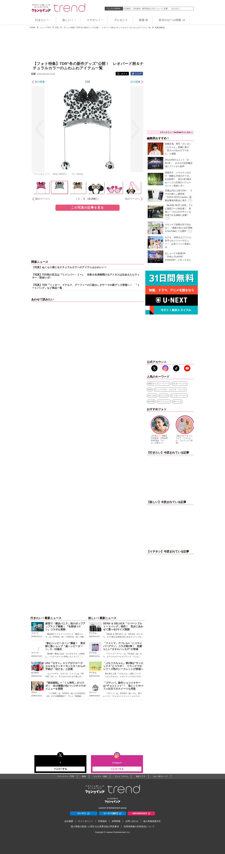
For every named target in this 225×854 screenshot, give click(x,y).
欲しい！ (69, 20)
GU (150, 390)
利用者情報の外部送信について (139, 826)
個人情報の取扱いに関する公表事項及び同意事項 (95, 826)
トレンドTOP (45, 27)
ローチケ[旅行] (112, 813)
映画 (84, 776)
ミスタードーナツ (179, 396)
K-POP (152, 401)
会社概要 (68, 821)
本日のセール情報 (172, 20)
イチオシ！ (95, 20)
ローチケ (84, 813)
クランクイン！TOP (65, 776)
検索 (143, 20)
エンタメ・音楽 (100, 776)
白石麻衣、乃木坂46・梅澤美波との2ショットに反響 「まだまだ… (152, 9)
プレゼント (121, 20)
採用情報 (116, 821)
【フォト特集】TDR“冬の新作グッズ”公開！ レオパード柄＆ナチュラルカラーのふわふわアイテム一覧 (107, 27)
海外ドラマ (140, 776)
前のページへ (42, 198)
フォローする (60, 769)
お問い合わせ (131, 821)
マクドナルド (164, 401)
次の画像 (135, 81)
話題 (57, 27)
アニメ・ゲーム (121, 776)
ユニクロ (164, 396)
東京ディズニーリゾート (159, 383)
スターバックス (180, 383)
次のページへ (132, 198)
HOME (32, 27)
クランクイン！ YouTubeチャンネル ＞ (176, 132)
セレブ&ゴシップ (160, 776)
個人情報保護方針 (152, 821)
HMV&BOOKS (141, 813)
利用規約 (102, 821)
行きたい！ (43, 20)
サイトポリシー (85, 821)
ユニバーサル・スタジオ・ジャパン (171, 390)
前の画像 (40, 81)
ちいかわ (152, 396)
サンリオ (178, 401)
